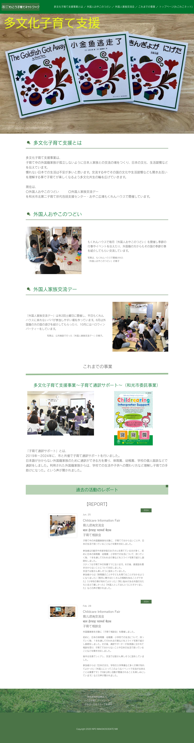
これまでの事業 (146, 6)
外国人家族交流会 (124, 6)
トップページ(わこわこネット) (175, 6)
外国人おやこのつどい (99, 6)
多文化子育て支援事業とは (68, 6)
